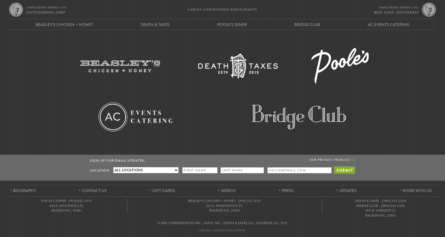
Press (288, 191)
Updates (348, 191)
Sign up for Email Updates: (118, 160)
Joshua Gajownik (229, 230)
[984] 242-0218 (394, 200)
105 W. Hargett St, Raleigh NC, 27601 (380, 213)
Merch (228, 191)
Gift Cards (164, 191)
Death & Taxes (155, 24)
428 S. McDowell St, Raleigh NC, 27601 (66, 208)
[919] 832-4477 (80, 200)
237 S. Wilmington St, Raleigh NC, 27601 (224, 208)
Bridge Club (307, 24)
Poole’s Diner (232, 24)
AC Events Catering (388, 24)
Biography (24, 191)
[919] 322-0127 (250, 200)
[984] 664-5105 (393, 205)
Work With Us (417, 191)
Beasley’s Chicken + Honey (64, 24)
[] (353, 160)
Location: (100, 170)
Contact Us (94, 191)
